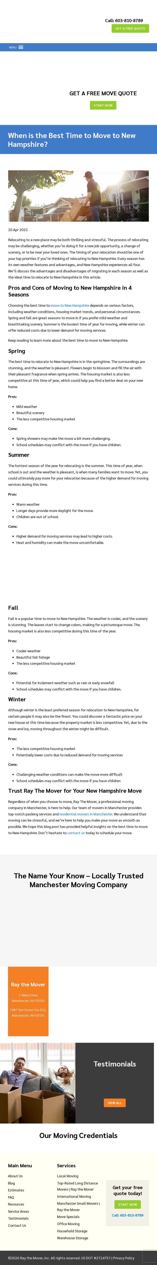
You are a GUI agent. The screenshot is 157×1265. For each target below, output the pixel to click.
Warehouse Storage (72, 1237)
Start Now (103, 105)
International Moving (74, 1196)
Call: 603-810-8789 (124, 20)
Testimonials (18, 1218)
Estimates (16, 1190)
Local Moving (67, 1175)
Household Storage (72, 1230)
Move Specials (68, 1216)
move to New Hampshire (70, 305)
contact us (76, 832)
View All (115, 1103)
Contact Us (17, 1225)
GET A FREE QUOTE (130, 28)
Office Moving (68, 1223)
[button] (13, 47)
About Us (15, 1175)
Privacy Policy (123, 1257)
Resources (16, 1204)
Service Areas (18, 1211)
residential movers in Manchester (85, 814)
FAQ (11, 1197)
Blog (11, 1183)
